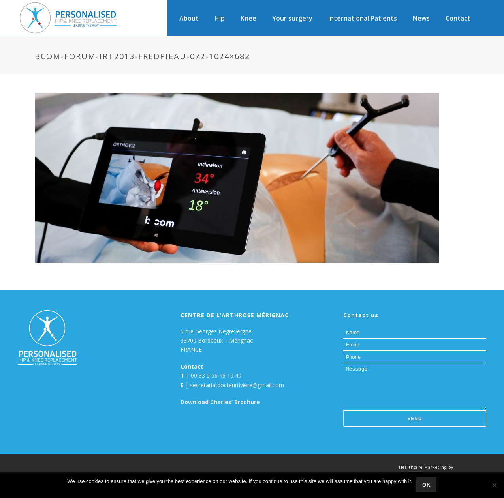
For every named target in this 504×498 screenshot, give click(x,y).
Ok (426, 485)
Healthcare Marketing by (426, 467)
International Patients (362, 18)
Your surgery (292, 18)
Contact (458, 18)
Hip (219, 18)
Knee (248, 18)
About (189, 18)
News (421, 18)
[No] (494, 485)
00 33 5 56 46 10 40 (216, 375)
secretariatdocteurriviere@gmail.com (237, 385)
